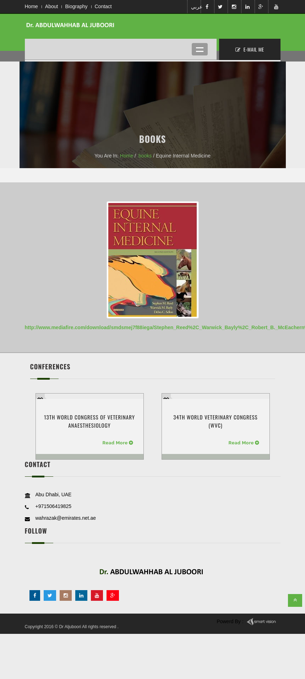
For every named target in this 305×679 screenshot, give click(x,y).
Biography (76, 6)
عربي (195, 7)
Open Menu (200, 49)
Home (31, 6)
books (145, 156)
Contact (103, 6)
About (51, 6)
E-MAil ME (249, 49)
